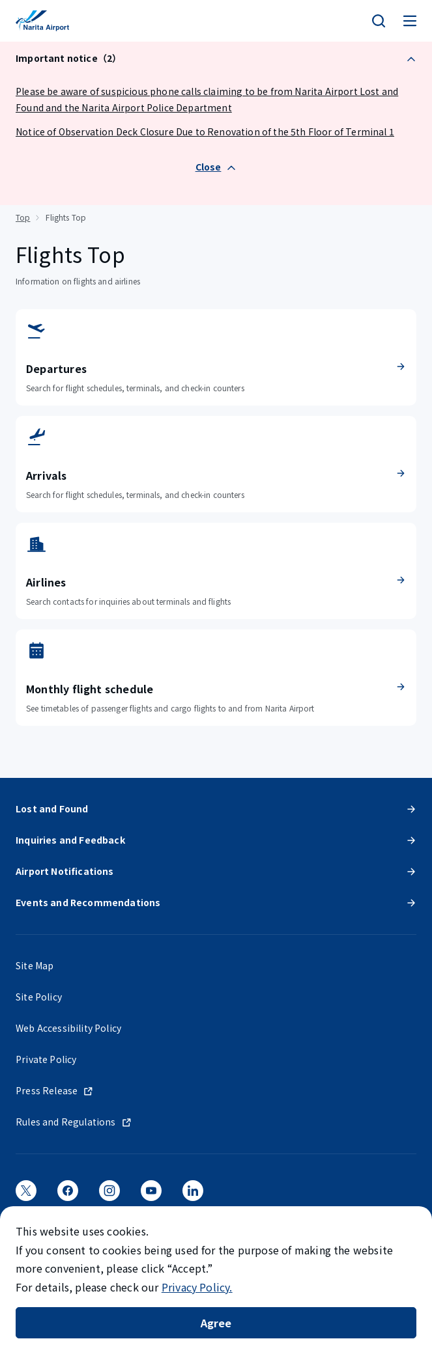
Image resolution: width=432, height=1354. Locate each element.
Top (23, 217)
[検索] (378, 20)
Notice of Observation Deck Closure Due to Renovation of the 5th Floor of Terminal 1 (205, 131)
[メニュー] (409, 20)
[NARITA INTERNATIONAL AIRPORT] (42, 20)
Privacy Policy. (197, 1287)
